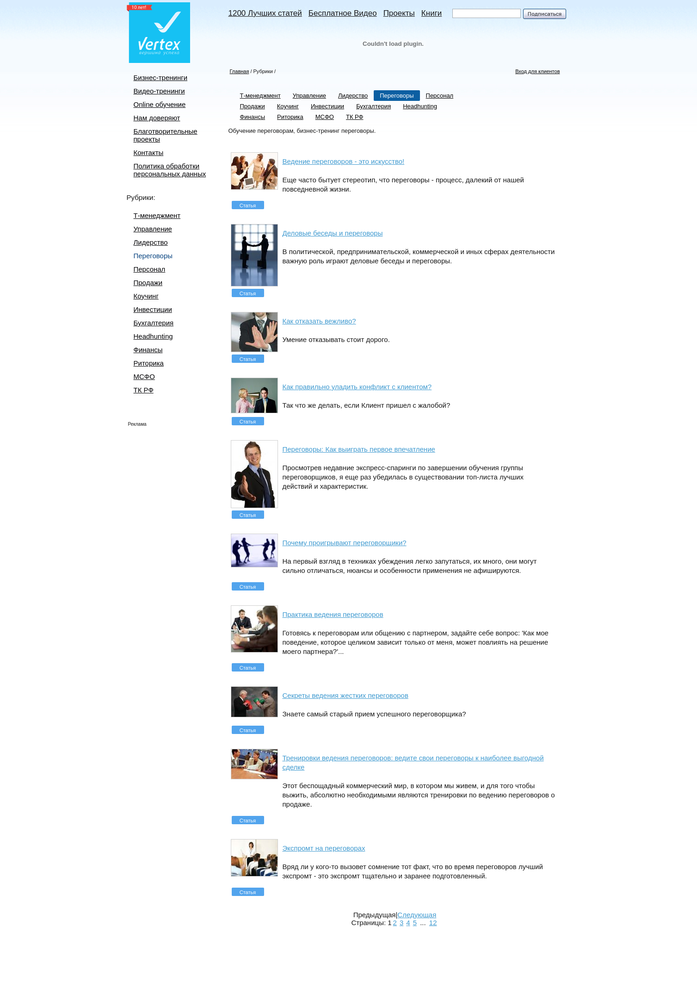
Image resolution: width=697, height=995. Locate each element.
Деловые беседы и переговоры (333, 233)
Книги (431, 13)
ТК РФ (144, 390)
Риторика (149, 363)
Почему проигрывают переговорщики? (345, 543)
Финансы (148, 350)
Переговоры (153, 256)
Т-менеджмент (157, 215)
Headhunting (153, 336)
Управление (153, 229)
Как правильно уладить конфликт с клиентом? (357, 387)
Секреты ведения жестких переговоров (345, 695)
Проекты (399, 13)
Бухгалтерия (154, 323)
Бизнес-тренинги (161, 77)
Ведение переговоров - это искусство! (344, 161)
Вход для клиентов (537, 71)
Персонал (150, 269)
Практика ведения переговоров (333, 614)
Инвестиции (153, 309)
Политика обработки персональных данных (170, 170)
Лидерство (151, 242)
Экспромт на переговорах (324, 848)
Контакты (149, 152)
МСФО (144, 376)
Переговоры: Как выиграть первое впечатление (359, 449)
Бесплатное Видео (342, 13)
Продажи (148, 282)
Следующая (416, 915)
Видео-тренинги (159, 91)
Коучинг (146, 296)
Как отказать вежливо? (319, 321)
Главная (239, 71)
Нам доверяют (157, 118)
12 (433, 923)
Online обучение (160, 104)
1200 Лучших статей (265, 13)
